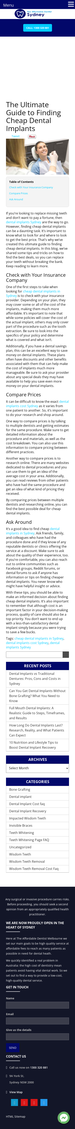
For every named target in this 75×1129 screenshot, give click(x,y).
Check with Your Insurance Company (31, 187)
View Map (16, 1092)
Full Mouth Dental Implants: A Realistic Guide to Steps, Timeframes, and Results (37, 713)
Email (10, 1014)
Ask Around (16, 199)
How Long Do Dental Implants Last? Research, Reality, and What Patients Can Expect (36, 730)
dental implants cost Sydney (37, 403)
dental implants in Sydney (33, 531)
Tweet (16, 136)
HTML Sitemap (15, 1116)
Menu (8, 5)
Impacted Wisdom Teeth (27, 818)
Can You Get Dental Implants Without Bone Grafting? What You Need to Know (37, 696)
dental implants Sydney (23, 222)
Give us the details (18, 1030)
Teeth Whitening (21, 832)
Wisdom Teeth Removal (27, 861)
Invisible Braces (20, 825)
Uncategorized (20, 847)
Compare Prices (18, 193)
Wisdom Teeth (20, 854)
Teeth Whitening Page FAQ (29, 840)
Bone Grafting (19, 789)
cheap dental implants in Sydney (39, 638)
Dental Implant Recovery (27, 811)
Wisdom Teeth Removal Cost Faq (34, 869)
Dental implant (20, 796)
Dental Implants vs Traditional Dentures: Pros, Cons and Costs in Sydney (35, 678)
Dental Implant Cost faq (27, 804)
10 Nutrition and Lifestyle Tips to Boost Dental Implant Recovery (33, 745)
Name (10, 998)
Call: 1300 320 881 (37, 28)
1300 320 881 (39, 1067)
